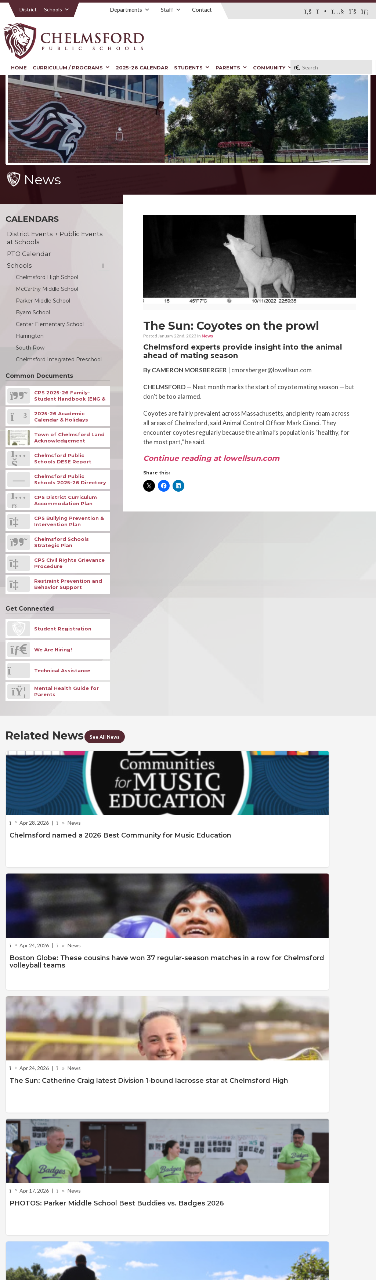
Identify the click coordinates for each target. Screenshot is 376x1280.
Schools (56, 9)
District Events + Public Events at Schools (55, 238)
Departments (130, 9)
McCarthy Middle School (47, 289)
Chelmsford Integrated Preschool (59, 359)
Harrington (30, 336)
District (28, 9)
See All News (110, 736)
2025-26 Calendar (142, 67)
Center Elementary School (50, 324)
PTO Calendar (29, 253)
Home (19, 67)
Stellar (330, 1257)
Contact (202, 9)
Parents (231, 67)
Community (272, 67)
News (207, 336)
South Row (30, 347)
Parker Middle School (43, 300)
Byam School (33, 312)
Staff (171, 9)
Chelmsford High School (47, 277)
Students (192, 67)
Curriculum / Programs (71, 67)
